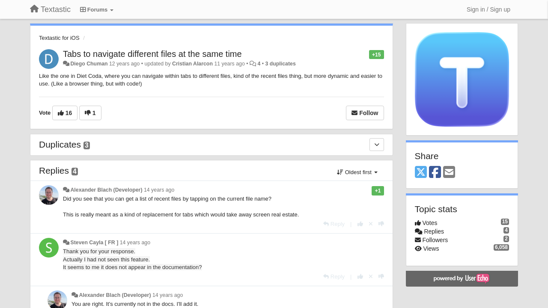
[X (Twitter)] (421, 172)
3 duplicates (280, 64)
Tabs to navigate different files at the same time (152, 54)
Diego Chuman (88, 64)
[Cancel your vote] (371, 224)
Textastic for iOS (59, 38)
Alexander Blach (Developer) (106, 190)
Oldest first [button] (357, 172)
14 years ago (159, 190)
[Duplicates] (376, 144)
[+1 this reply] (360, 224)
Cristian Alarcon (192, 64)
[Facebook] (435, 172)
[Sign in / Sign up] (488, 9)
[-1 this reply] (381, 224)
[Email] (449, 172)
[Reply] (334, 224)
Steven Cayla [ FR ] (94, 243)
